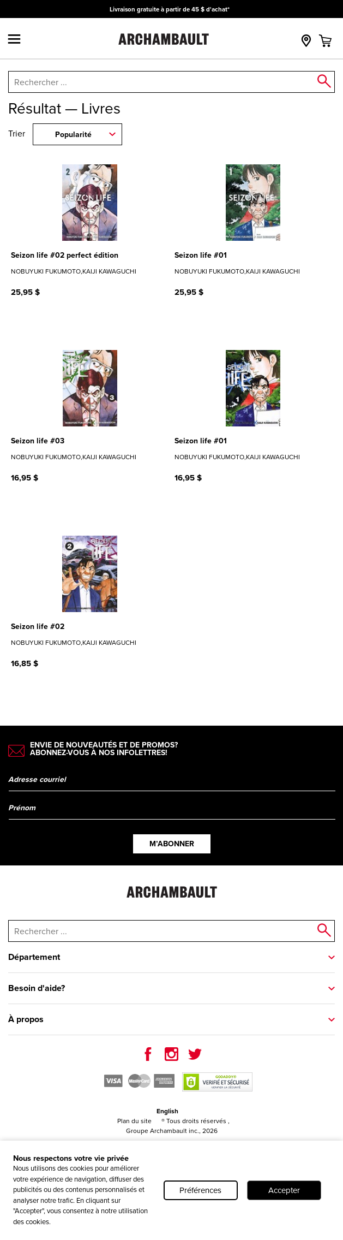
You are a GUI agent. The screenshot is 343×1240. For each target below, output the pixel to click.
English (167, 1111)
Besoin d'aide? (36, 988)
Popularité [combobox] (73, 134)
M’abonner (171, 844)
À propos (26, 1019)
